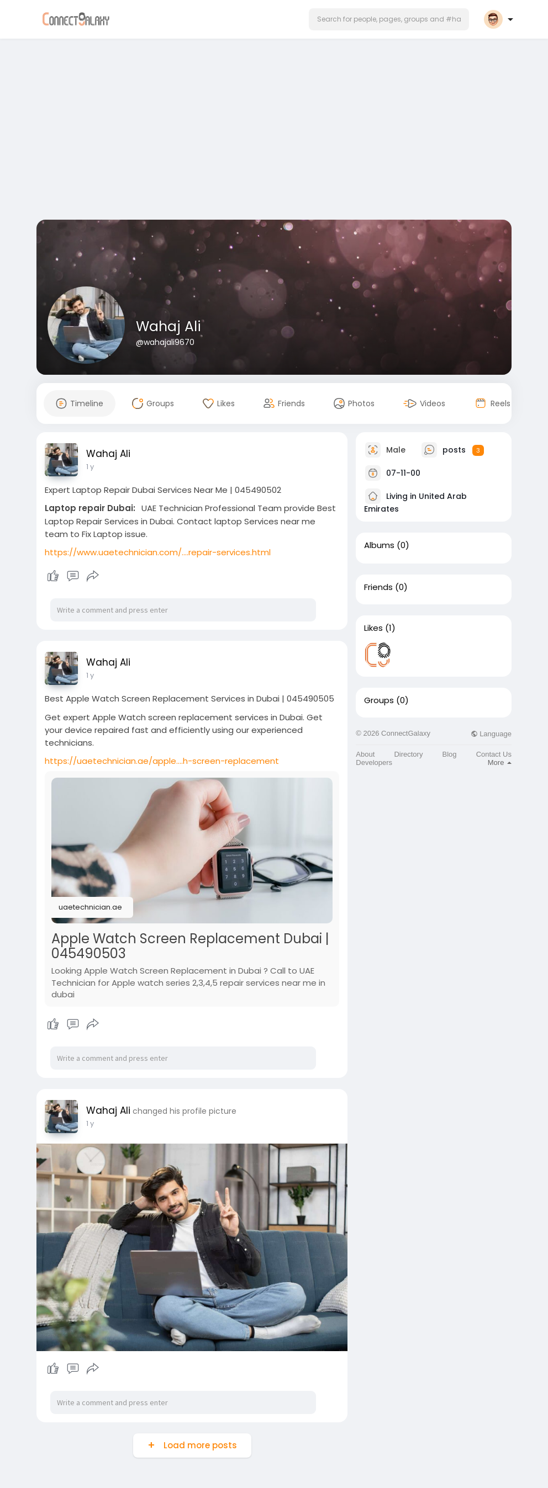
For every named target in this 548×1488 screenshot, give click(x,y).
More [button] (500, 762)
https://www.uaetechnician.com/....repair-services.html (158, 552)
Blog (449, 754)
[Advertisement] (274, 131)
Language (491, 733)
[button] (389, 19)
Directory (408, 754)
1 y (90, 466)
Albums (379, 545)
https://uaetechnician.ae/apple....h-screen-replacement (162, 761)
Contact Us (494, 754)
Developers (374, 762)
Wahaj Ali (168, 326)
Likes (373, 628)
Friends (378, 587)
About (365, 754)
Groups (379, 700)
